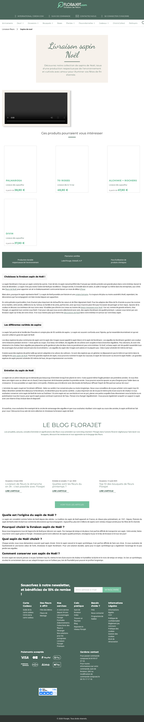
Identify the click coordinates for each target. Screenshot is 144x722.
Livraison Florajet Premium (60, 643)
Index (76, 615)
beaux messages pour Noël (91, 307)
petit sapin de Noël (19, 356)
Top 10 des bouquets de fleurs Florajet (116, 485)
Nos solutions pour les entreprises (62, 635)
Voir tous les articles (72, 504)
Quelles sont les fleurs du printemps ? (67, 485)
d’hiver (82, 289)
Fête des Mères (46, 610)
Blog (76, 623)
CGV (110, 615)
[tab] (8, 23)
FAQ (93, 610)
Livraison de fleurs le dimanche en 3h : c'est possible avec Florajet (25, 485)
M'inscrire (112, 589)
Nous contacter (97, 613)
